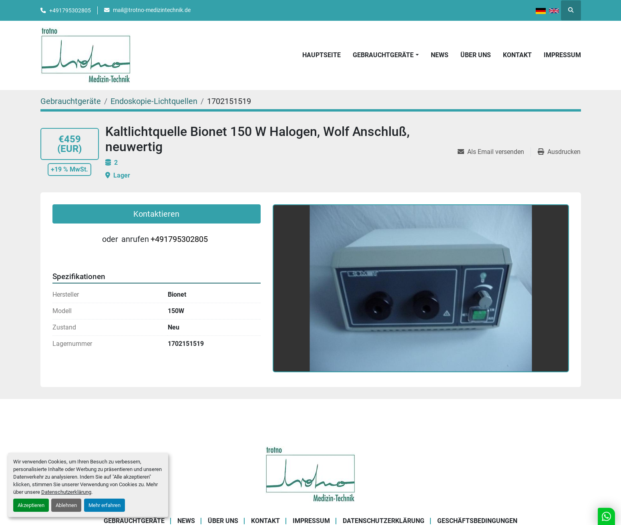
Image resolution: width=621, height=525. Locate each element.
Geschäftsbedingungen (477, 521)
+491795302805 (70, 10)
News (439, 55)
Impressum (562, 55)
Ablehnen (66, 505)
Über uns (475, 55)
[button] (385, 55)
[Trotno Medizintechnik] (310, 474)
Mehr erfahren (104, 505)
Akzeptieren (31, 505)
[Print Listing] (559, 152)
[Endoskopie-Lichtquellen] (154, 101)
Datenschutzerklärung (66, 492)
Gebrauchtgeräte (383, 55)
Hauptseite (321, 55)
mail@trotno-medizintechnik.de (152, 10)
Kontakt (517, 55)
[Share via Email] (494, 152)
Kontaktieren (156, 214)
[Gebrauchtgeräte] (70, 101)
